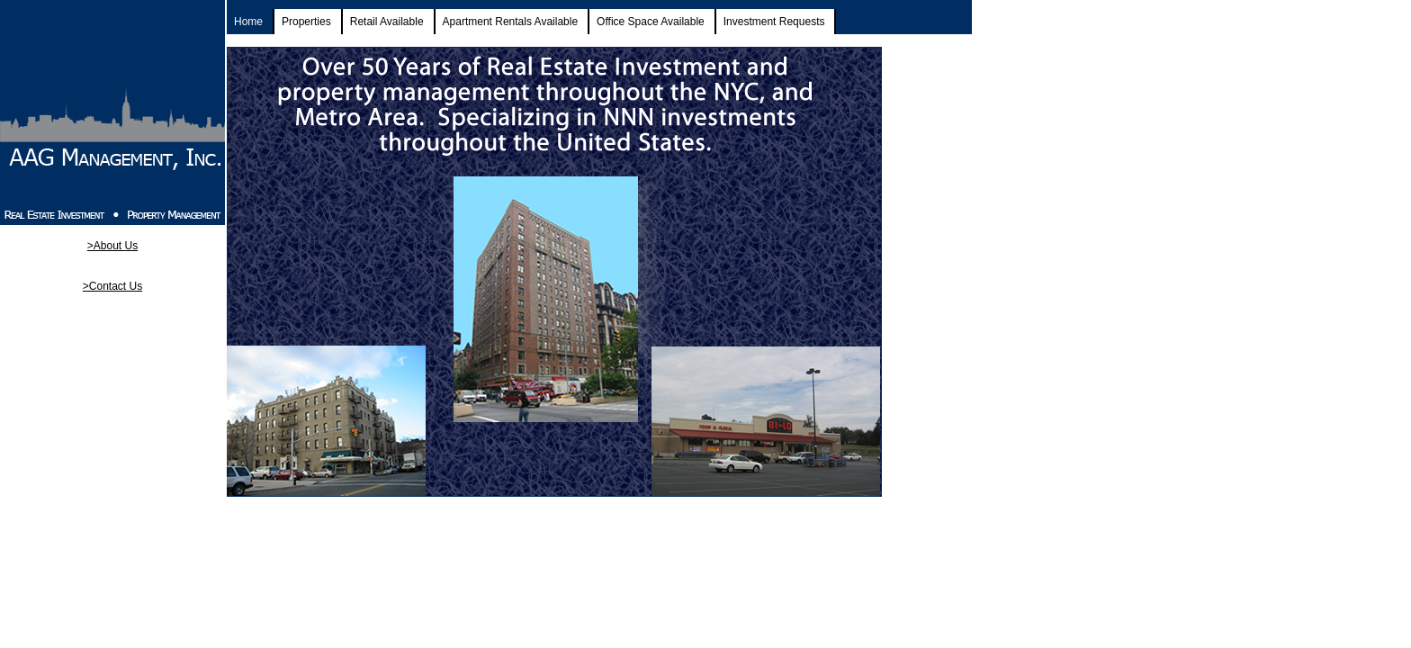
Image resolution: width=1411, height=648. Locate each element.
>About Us (112, 245)
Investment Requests (774, 21)
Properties (306, 21)
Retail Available (387, 21)
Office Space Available (651, 21)
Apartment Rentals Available (511, 21)
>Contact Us (112, 286)
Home (248, 21)
